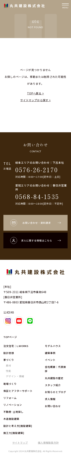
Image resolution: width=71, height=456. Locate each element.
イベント (50, 360)
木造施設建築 (11, 419)
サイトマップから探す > (35, 100)
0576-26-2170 (36, 169)
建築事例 (50, 353)
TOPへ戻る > (35, 93)
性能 (8, 371)
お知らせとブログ (55, 392)
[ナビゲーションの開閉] (65, 5)
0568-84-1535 (37, 196)
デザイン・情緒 (15, 376)
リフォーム (10, 398)
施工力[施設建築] (13, 433)
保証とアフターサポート (18, 391)
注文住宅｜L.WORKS (15, 346)
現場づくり (10, 384)
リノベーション (12, 405)
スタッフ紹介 (53, 385)
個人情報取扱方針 (48, 442)
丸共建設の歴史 (54, 378)
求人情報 (50, 399)
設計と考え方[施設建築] (17, 426)
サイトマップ (20, 442)
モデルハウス (53, 346)
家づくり (8, 360)
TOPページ (10, 337)
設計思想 (8, 353)
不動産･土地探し (13, 412)
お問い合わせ (53, 406)
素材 (8, 365)
